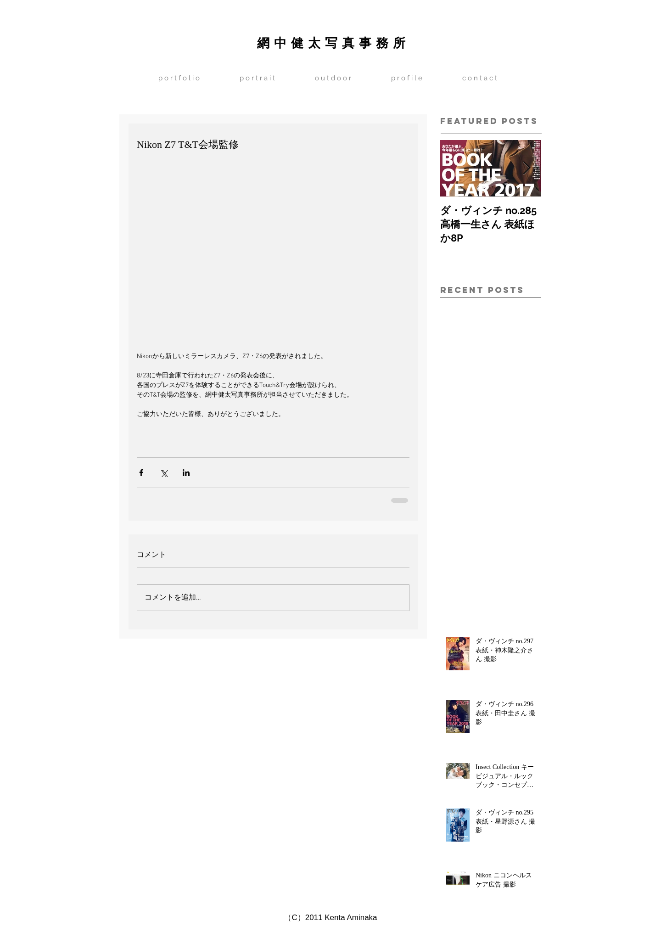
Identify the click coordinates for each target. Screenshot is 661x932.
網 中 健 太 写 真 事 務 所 (331, 42)
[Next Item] (526, 169)
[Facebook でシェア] (141, 472)
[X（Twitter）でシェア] (163, 472)
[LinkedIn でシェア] (186, 472)
